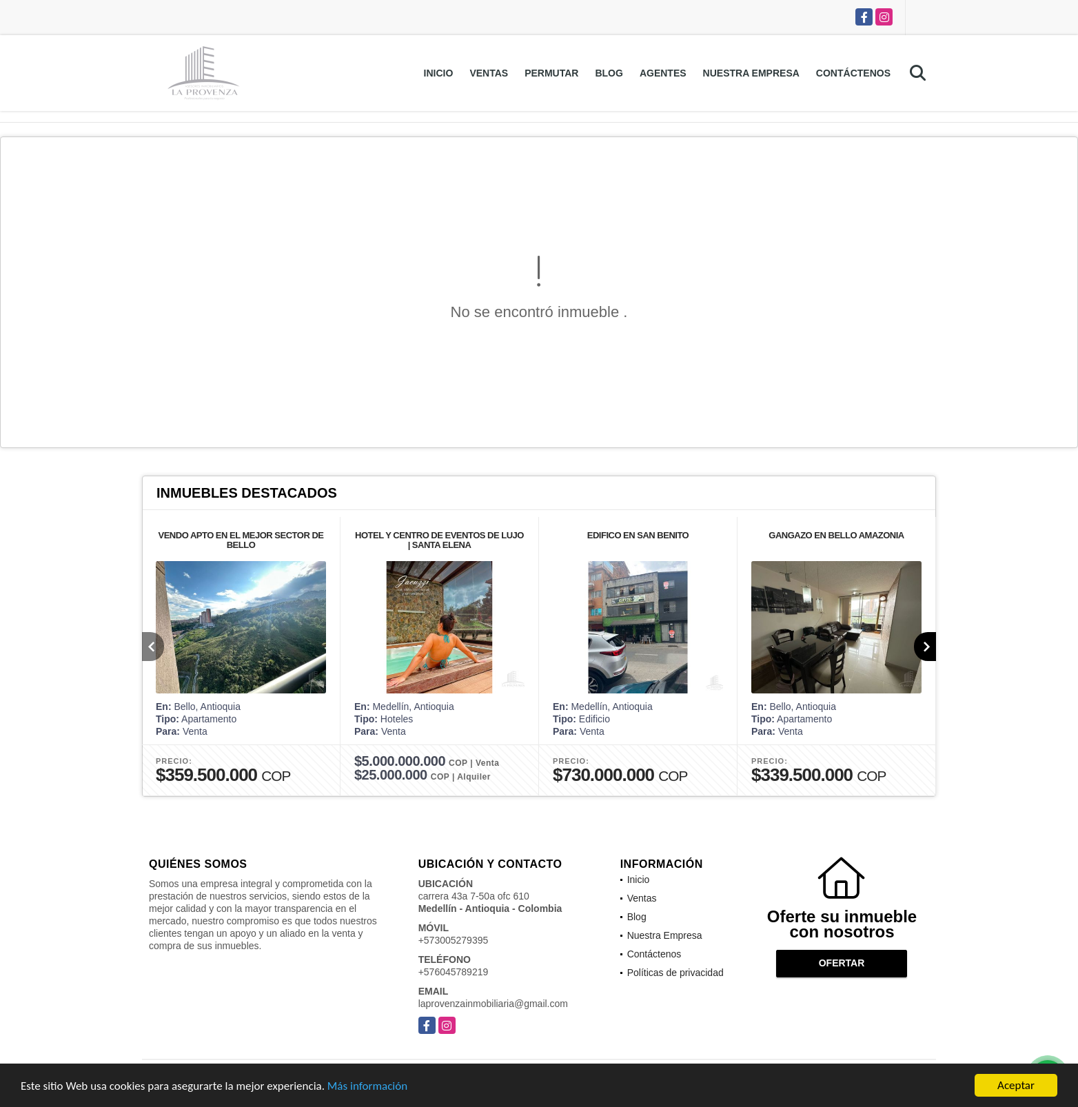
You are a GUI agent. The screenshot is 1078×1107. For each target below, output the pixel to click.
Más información (367, 1087)
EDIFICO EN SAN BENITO (638, 535)
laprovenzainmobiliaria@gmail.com (493, 1003)
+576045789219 (453, 971)
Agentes (663, 73)
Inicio (439, 73)
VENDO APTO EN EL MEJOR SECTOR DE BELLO (241, 540)
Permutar (551, 73)
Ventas (488, 73)
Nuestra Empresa (751, 73)
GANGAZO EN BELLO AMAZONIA (836, 535)
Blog (608, 73)
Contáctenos (853, 73)
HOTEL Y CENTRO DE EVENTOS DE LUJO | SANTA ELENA (439, 540)
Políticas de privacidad (675, 972)
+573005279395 (453, 940)
